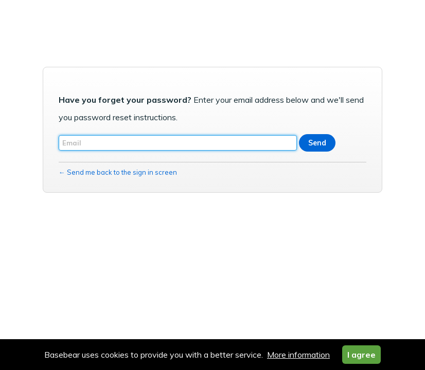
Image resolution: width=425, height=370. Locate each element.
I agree (361, 354)
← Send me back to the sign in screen (118, 172)
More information (298, 354)
